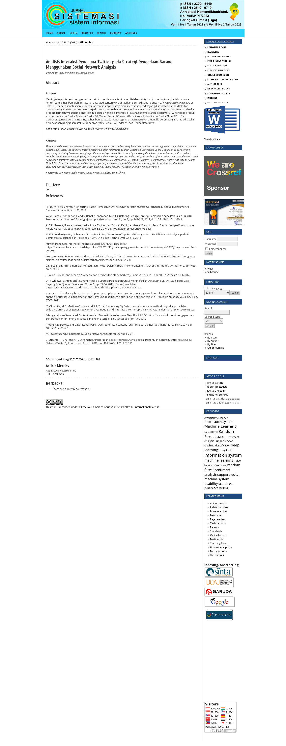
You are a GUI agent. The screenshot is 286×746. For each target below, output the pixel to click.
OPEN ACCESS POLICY (218, 88)
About (61, 32)
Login (73, 32)
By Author (212, 341)
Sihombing (86, 42)
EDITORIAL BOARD (217, 47)
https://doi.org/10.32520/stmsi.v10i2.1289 (75, 359)
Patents (214, 527)
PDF (48, 189)
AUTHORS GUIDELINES (219, 56)
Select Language (213, 288)
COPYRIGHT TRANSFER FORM (222, 79)
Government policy (221, 547)
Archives (131, 32)
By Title (211, 344)
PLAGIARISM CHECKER (218, 93)
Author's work (218, 503)
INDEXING (212, 98)
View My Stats (212, 139)
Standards (216, 531)
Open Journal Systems (220, 41)
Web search (217, 555)
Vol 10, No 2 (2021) (66, 42)
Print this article (214, 382)
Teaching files (218, 543)
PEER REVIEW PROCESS (219, 61)
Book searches (218, 511)
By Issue (212, 337)
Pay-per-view (217, 519)
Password (210, 244)
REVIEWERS (213, 51)
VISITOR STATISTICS (217, 102)
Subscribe (213, 272)
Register (87, 32)
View (210, 268)
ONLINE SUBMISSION (218, 75)
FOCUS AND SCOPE (217, 65)
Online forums (218, 535)
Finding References (217, 394)
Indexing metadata (216, 386)
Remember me (218, 249)
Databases (216, 515)
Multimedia (216, 539)
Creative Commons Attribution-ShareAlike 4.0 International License (120, 407)
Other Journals (215, 347)
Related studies (219, 507)
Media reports (218, 551)
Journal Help (214, 147)
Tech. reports (218, 523)
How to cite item (215, 390)
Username (211, 239)
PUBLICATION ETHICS (218, 70)
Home (49, 32)
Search (101, 32)
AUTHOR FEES (214, 84)
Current (115, 32)
